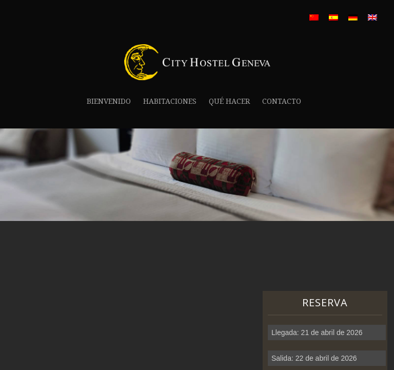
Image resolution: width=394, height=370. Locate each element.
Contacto (281, 101)
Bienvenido (109, 101)
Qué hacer (229, 101)
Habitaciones (169, 101)
